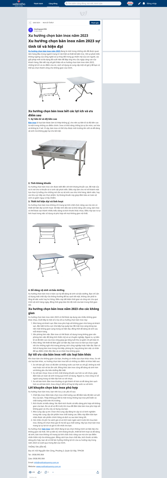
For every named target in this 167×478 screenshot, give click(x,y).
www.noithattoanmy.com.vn (48, 466)
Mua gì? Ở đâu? (48, 23)
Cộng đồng (53, 3)
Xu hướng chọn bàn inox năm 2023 (44, 51)
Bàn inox (32, 122)
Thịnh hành (38, 3)
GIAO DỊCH (36, 23)
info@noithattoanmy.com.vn (46, 462)
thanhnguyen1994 (40, 29)
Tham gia (95, 23)
